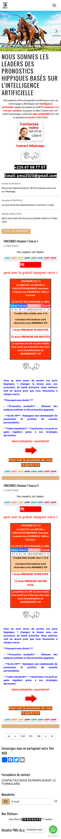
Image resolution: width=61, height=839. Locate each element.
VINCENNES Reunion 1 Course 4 (21, 485)
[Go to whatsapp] (53, 829)
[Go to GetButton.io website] (53, 836)
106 (39, 736)
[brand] (6, 5)
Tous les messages (16, 231)
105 (31, 736)
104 (23, 736)
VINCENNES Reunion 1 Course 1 (21, 241)
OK (55, 801)
